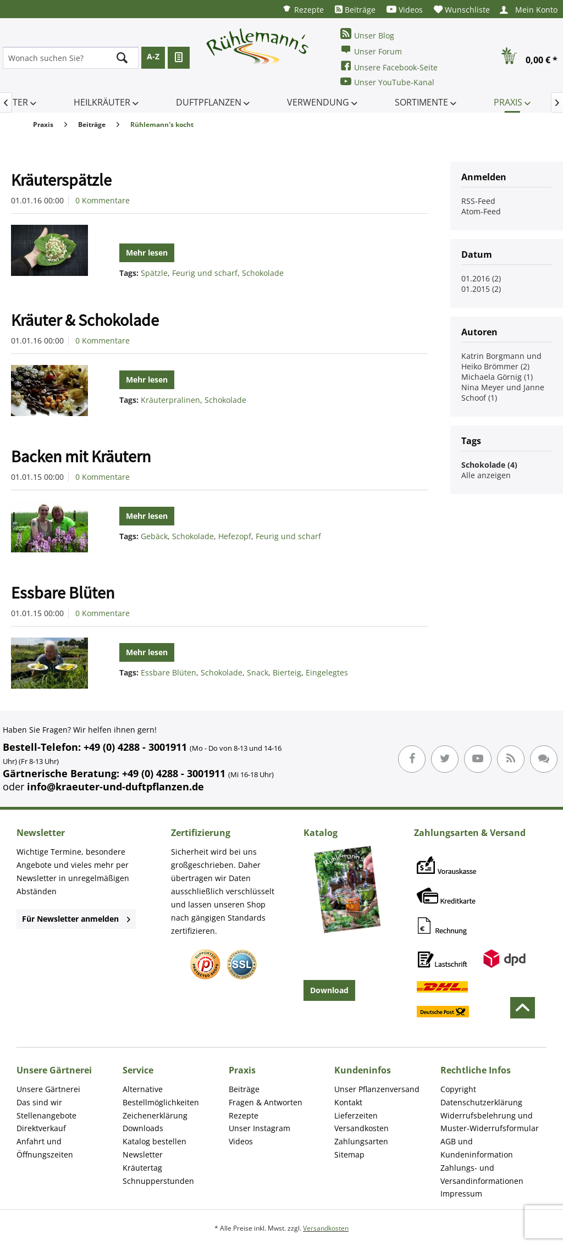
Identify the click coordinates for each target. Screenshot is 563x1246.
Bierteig (287, 672)
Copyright (458, 1089)
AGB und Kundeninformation (476, 1148)
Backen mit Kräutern (81, 456)
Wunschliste (462, 9)
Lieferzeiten (356, 1115)
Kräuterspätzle (61, 179)
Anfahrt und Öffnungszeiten (44, 1148)
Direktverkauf (41, 1128)
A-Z (153, 56)
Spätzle (154, 273)
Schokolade (263, 273)
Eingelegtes (327, 672)
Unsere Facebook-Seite (389, 66)
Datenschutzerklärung (481, 1102)
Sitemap (349, 1154)
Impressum (461, 1193)
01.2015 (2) (481, 289)
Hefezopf (234, 536)
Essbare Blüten (62, 592)
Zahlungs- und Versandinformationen (481, 1174)
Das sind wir (39, 1102)
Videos (405, 9)
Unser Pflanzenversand (377, 1089)
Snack (257, 672)
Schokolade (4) (489, 464)
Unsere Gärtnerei (48, 1089)
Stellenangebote (46, 1115)
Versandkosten (361, 1128)
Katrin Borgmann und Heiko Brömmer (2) (501, 361)
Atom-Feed (481, 211)
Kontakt (348, 1102)
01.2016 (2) (481, 278)
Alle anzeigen (486, 475)
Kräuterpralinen (170, 400)
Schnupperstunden (158, 1181)
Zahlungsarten (361, 1141)
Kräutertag (142, 1167)
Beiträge (355, 9)
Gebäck (154, 536)
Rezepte (303, 9)
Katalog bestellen (154, 1141)
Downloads (143, 1128)
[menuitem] (303, 9)
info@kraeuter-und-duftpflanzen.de (115, 786)
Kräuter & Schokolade (85, 319)
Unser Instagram (259, 1128)
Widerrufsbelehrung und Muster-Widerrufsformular (489, 1122)
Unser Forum (371, 50)
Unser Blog (367, 34)
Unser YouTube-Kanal (387, 81)
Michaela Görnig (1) (497, 377)
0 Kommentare (102, 200)
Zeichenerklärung (155, 1115)
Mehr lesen (147, 252)
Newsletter (143, 1154)
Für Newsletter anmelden (76, 918)
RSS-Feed (478, 201)
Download (329, 990)
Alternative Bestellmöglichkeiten (161, 1095)
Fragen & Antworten (265, 1102)
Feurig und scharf (205, 273)
